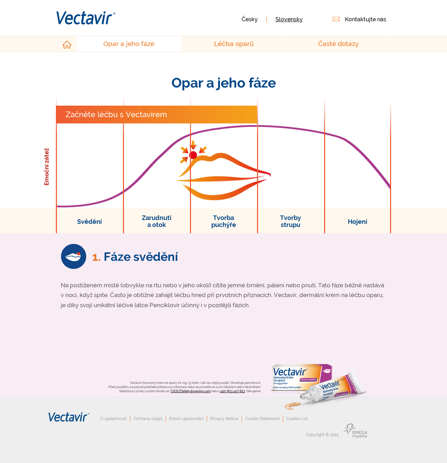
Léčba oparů (234, 44)
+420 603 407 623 (232, 391)
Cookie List (297, 418)
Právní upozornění (186, 418)
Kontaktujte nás (365, 19)
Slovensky (289, 19)
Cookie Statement (262, 418)
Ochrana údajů (147, 418)
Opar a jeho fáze (128, 44)
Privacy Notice (224, 418)
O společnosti (113, 418)
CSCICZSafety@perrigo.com (190, 391)
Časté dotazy (338, 44)
